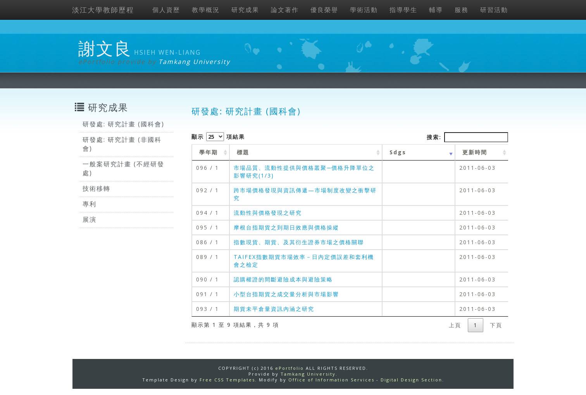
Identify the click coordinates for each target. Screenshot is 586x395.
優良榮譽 (324, 9)
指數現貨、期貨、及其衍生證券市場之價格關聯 (299, 242)
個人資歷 (166, 9)
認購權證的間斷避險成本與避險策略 (283, 279)
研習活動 (494, 9)
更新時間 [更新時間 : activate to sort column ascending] (474, 152)
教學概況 (206, 9)
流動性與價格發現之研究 (268, 212)
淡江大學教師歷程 (103, 9)
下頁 (496, 325)
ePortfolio (289, 368)
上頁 (455, 325)
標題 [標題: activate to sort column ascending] (243, 152)
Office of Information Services (331, 380)
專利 (90, 204)
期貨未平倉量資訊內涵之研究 (274, 308)
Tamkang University (194, 61)
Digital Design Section (411, 380)
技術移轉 (96, 188)
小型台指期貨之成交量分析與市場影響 (286, 294)
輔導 (436, 9)
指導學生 (403, 9)
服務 (462, 9)
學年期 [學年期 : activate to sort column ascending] (208, 152)
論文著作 (285, 9)
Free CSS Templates (227, 380)
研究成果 (245, 9)
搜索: (467, 137)
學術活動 (364, 9)
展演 (90, 219)
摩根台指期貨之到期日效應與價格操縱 (286, 227)
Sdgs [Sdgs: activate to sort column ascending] (398, 152)
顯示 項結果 (218, 136)
